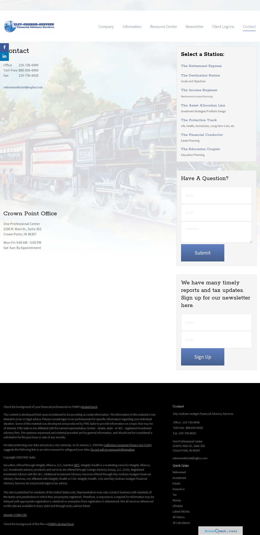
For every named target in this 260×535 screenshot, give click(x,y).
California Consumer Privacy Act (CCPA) (128, 432)
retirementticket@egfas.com (23, 74)
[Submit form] (202, 240)
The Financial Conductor (202, 122)
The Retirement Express (201, 53)
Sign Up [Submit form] (202, 343)
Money (177, 487)
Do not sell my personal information (113, 436)
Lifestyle (178, 493)
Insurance (179, 476)
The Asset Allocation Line (203, 92)
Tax (175, 482)
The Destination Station (200, 62)
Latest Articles (181, 498)
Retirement (179, 459)
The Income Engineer (199, 77)
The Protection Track (199, 107)
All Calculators (181, 510)
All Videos (179, 504)
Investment (179, 465)
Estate (176, 470)
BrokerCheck (89, 394)
